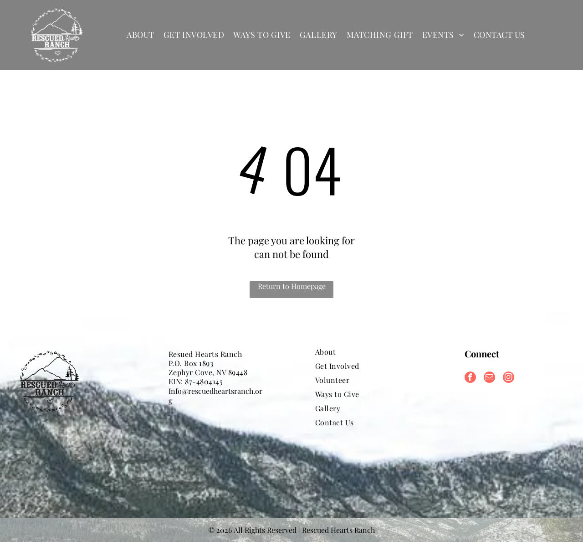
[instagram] (508, 378)
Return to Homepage (292, 286)
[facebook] (470, 378)
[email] (489, 378)
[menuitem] (140, 35)
